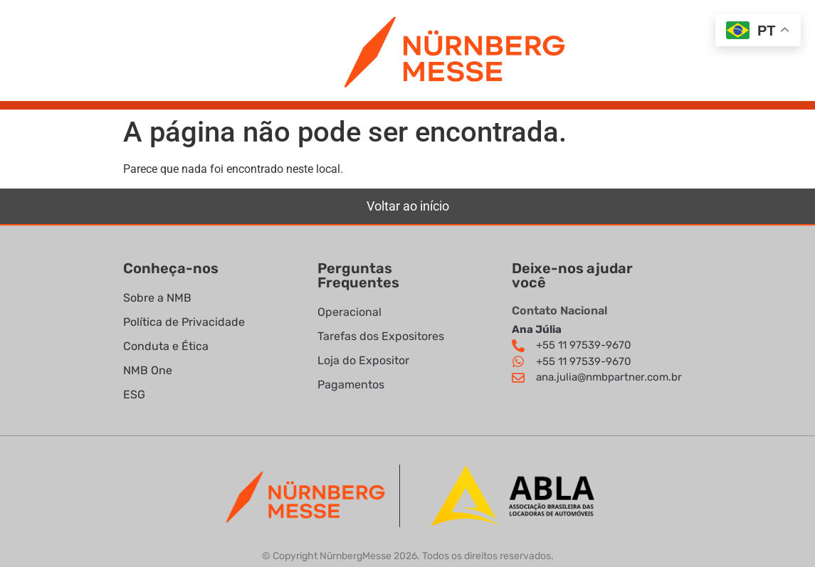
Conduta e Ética (166, 346)
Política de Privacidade (185, 322)
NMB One (147, 370)
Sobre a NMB (157, 297)
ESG (134, 394)
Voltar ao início (408, 205)
